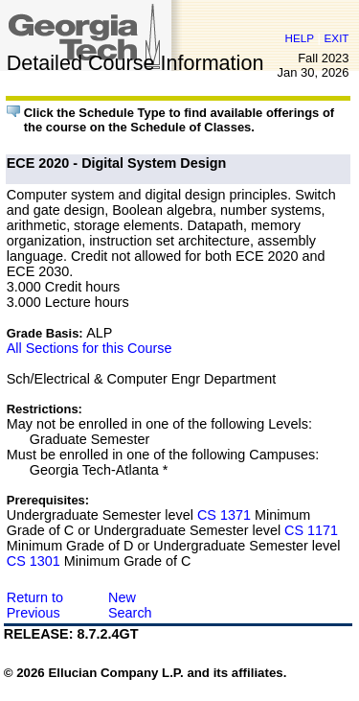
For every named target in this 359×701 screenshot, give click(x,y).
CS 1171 (311, 530)
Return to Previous (35, 605)
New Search (130, 605)
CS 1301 (33, 561)
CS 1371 (224, 515)
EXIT (337, 38)
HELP (299, 38)
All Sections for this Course (89, 348)
